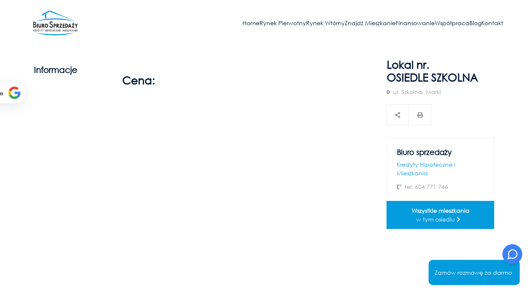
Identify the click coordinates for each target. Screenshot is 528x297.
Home (251, 23)
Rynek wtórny (325, 23)
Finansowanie (415, 23)
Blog (475, 23)
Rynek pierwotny (282, 23)
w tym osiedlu (440, 215)
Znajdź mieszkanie (370, 23)
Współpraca (452, 23)
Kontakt (492, 23)
